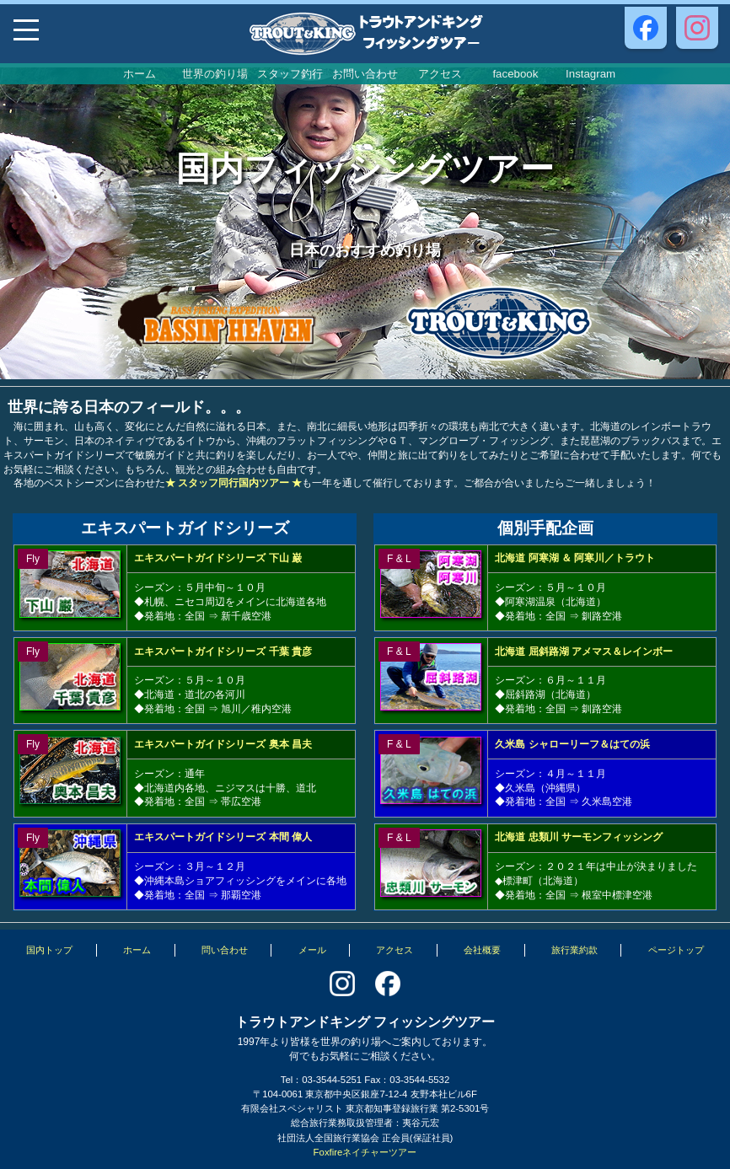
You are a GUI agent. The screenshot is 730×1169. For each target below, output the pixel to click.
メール (312, 950)
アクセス (440, 73)
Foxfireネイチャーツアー (365, 1152)
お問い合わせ (365, 73)
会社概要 (482, 950)
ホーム (139, 73)
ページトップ (676, 950)
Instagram (590, 73)
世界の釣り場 (215, 73)
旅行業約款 (574, 950)
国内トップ (49, 950)
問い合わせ (224, 950)
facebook (515, 73)
